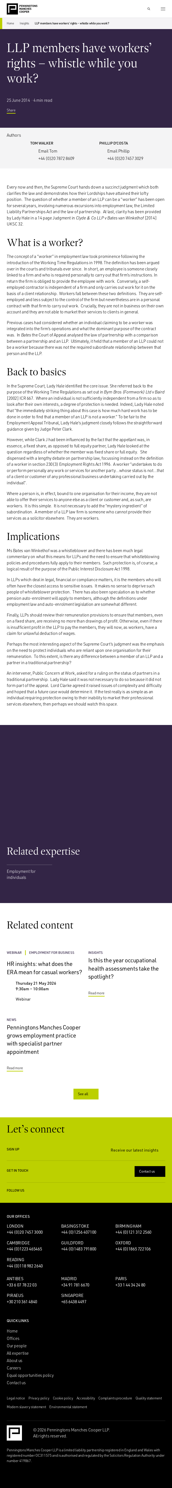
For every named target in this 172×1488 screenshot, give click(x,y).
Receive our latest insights (138, 1150)
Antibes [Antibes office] (15, 1278)
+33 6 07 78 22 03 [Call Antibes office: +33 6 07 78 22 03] (22, 1285)
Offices (13, 1338)
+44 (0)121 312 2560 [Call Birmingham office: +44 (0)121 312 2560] (133, 1232)
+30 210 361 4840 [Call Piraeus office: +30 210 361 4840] (22, 1301)
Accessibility (86, 1398)
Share (14, 110)
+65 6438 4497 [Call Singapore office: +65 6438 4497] (73, 1301)
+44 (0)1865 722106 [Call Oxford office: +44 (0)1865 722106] (132, 1249)
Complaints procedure (115, 1398)
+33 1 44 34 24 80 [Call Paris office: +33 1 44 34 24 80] (130, 1285)
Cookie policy (63, 1398)
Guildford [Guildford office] (72, 1243)
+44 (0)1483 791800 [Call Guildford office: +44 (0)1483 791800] (78, 1249)
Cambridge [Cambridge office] (18, 1243)
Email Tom (47, 151)
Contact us (150, 1171)
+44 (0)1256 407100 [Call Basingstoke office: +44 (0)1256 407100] (78, 1232)
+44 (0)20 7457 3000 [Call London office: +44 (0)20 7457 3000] (25, 1232)
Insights (24, 23)
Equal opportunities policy (30, 1375)
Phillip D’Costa (113, 143)
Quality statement (148, 1398)
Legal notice (16, 1398)
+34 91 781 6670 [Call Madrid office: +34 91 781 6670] (75, 1285)
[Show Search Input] (148, 9)
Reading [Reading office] (15, 1259)
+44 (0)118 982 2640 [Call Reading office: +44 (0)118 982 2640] (25, 1266)
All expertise (18, 1353)
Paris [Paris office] (121, 1278)
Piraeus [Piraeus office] (15, 1295)
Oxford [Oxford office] (123, 1243)
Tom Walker (41, 143)
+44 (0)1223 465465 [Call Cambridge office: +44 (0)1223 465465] (24, 1249)
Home (10, 23)
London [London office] (15, 1226)
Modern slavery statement (26, 1407)
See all (86, 1093)
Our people (16, 1345)
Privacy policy (38, 1398)
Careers (14, 1368)
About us (14, 1360)
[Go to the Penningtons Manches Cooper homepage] (22, 9)
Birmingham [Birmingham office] (128, 1226)
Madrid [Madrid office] (69, 1278)
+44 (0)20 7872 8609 (56, 158)
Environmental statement (68, 1407)
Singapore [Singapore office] (72, 1295)
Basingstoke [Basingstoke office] (75, 1226)
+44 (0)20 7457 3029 (125, 158)
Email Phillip (118, 151)
